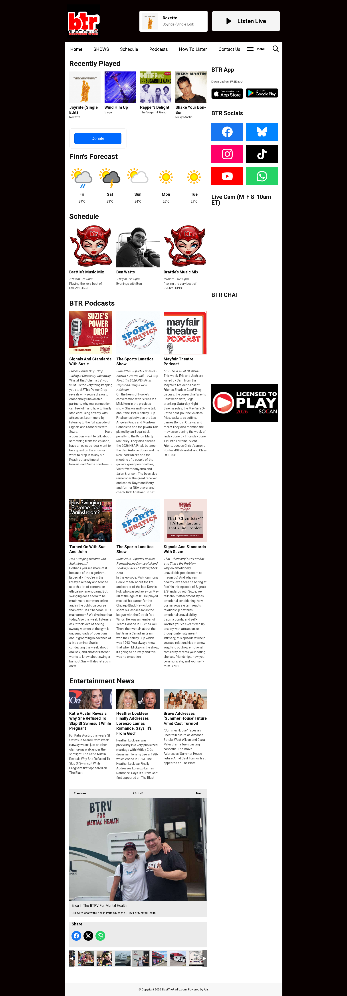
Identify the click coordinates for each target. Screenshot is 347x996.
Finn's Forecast (93, 156)
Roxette (74, 117)
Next (197, 792)
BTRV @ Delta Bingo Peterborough (178, 958)
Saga (108, 112)
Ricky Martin (183, 117)
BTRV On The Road (123, 958)
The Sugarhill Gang (153, 112)
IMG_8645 (86, 958)
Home (76, 49)
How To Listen (193, 49)
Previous (77, 792)
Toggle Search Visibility (275, 50)
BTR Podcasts (92, 303)
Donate (97, 138)
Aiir (206, 989)
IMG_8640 (104, 958)
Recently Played (94, 63)
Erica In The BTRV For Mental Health (141, 958)
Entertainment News (102, 681)
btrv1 (196, 958)
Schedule (129, 49)
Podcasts (158, 49)
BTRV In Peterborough (159, 958)
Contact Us (229, 49)
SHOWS (101, 49)
